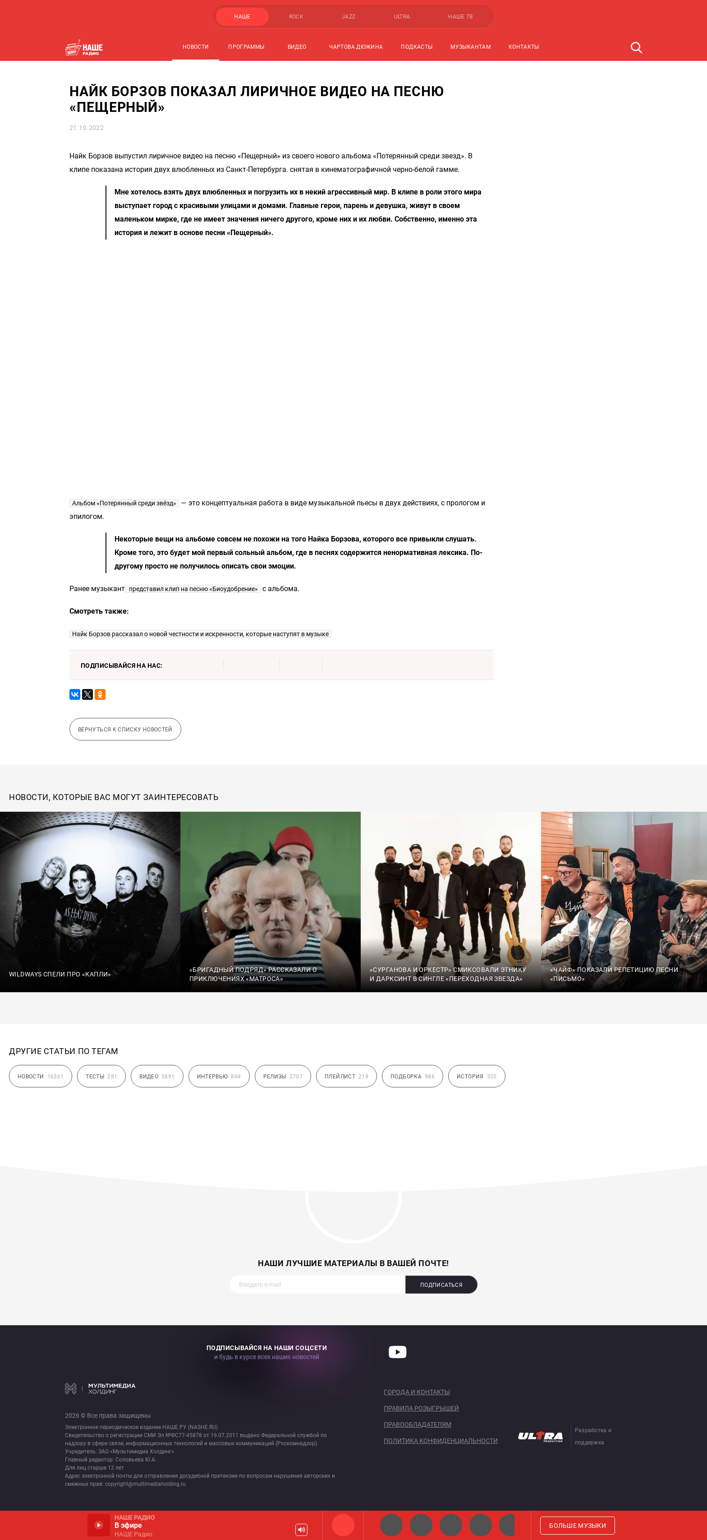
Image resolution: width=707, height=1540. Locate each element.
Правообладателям (417, 1424)
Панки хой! (510, 1525)
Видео (297, 47)
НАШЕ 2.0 (391, 1525)
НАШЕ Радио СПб (421, 1525)
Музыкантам (470, 47)
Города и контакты (417, 1392)
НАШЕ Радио (343, 1525)
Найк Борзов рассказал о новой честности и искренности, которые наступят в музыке (200, 634)
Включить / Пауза (98, 1525)
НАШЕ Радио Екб (451, 1525)
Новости (196, 47)
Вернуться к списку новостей (125, 729)
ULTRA (402, 17)
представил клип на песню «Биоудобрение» (193, 588)
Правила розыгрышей (421, 1408)
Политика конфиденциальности (441, 1440)
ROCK (296, 17)
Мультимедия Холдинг (100, 1388)
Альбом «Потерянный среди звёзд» (124, 503)
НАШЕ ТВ (460, 17)
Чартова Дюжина (356, 47)
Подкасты (416, 47)
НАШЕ (242, 17)
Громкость (301, 1529)
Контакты (524, 47)
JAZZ (348, 17)
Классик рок (480, 1525)
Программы (246, 47)
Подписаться (441, 1285)
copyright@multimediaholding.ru (145, 1484)
